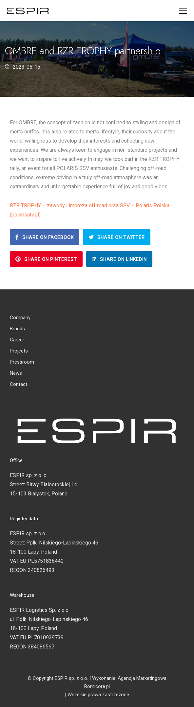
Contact (18, 384)
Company (20, 317)
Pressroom (22, 362)
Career (17, 340)
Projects (19, 351)
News (16, 373)
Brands (17, 329)
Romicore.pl (97, 686)
